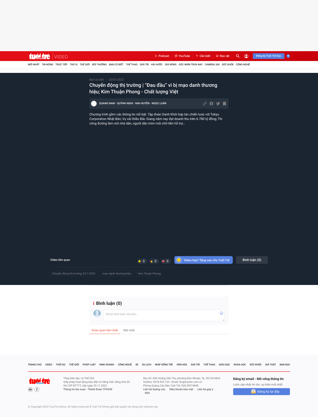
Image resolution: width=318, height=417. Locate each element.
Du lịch (146, 364)
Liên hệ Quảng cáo (154, 389)
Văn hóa (182, 364)
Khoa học (240, 364)
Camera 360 (212, 64)
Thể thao (131, 64)
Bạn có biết (116, 64)
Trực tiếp (62, 64)
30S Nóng (170, 64)
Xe (136, 364)
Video (48, 364)
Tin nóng (47, 64)
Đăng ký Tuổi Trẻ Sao (268, 56)
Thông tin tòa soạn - (75, 389)
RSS (147, 393)
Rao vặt (222, 56)
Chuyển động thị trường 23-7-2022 (73, 273)
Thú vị (73, 64)
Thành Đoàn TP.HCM (100, 389)
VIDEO (61, 57)
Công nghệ (243, 64)
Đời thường (99, 64)
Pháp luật (89, 364)
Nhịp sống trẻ (164, 364)
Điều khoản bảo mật (181, 389)
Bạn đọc (285, 364)
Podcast (161, 56)
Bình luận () (252, 260)
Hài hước (156, 64)
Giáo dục (224, 364)
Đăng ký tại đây (268, 391)
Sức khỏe (228, 64)
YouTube (182, 56)
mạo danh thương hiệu (116, 273)
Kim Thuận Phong (149, 273)
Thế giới (85, 64)
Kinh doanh (106, 364)
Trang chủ (35, 364)
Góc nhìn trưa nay (191, 64)
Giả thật (270, 364)
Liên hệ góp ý (205, 389)
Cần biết (202, 56)
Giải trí (144, 64)
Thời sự (60, 364)
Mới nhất (34, 64)
